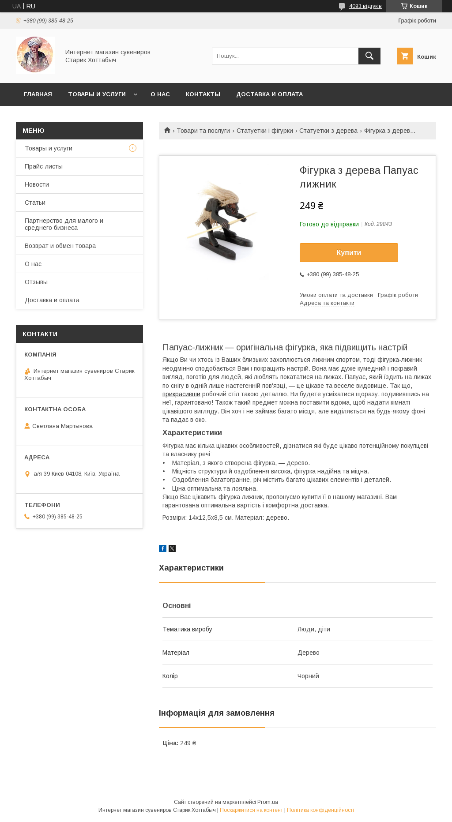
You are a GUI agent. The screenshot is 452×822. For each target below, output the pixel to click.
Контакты (203, 94)
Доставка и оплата (269, 94)
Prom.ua (267, 802)
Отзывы (36, 281)
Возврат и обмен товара (60, 245)
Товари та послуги (203, 130)
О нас (160, 94)
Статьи (35, 202)
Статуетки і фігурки (265, 130)
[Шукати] (369, 56)
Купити (349, 252)
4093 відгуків (365, 6)
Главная (38, 94)
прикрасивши (181, 394)
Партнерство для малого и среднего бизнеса (64, 224)
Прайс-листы (44, 166)
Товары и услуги (97, 94)
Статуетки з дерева (328, 130)
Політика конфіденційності (320, 810)
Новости (37, 184)
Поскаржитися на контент (251, 810)
